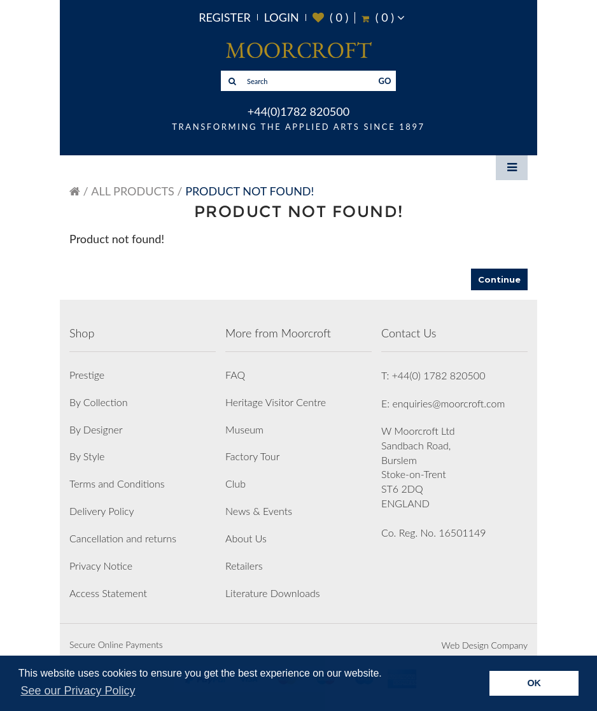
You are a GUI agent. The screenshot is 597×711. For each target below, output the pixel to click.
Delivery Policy (101, 511)
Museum (244, 429)
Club (235, 483)
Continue (499, 279)
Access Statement (108, 593)
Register (225, 17)
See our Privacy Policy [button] (77, 690)
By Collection (98, 402)
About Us (246, 538)
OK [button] (534, 683)
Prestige (86, 375)
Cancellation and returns (122, 538)
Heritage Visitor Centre (275, 402)
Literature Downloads (272, 593)
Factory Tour (252, 456)
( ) (331, 17)
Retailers (244, 566)
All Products (132, 191)
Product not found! (249, 191)
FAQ (235, 375)
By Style (86, 456)
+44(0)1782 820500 (298, 111)
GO (385, 81)
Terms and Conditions (117, 483)
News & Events (258, 511)
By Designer (96, 429)
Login (281, 17)
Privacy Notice (100, 566)
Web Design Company (485, 645)
